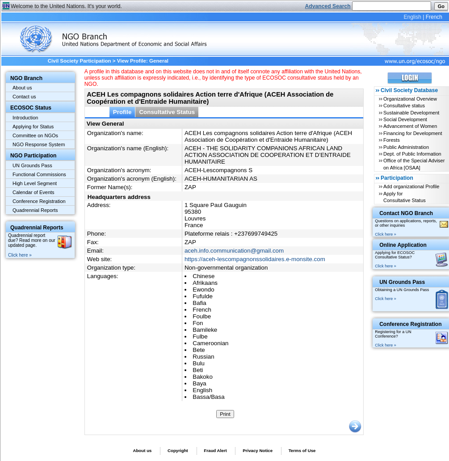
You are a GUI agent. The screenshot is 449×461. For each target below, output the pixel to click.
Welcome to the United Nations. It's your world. (66, 6)
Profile (122, 112)
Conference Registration (39, 201)
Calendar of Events (34, 192)
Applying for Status (33, 126)
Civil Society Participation (79, 60)
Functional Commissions (39, 174)
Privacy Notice (258, 450)
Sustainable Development (411, 112)
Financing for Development (412, 133)
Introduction (25, 117)
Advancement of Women (410, 126)
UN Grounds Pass (32, 165)
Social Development (405, 119)
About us (22, 87)
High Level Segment (35, 183)
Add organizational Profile (411, 186)
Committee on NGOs (35, 135)
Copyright (178, 450)
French (434, 17)
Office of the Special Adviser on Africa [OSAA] (414, 164)
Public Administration (406, 147)
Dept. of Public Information (412, 153)
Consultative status (404, 105)
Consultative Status (167, 112)
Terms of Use (302, 450)
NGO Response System (39, 144)
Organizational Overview (410, 99)
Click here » (20, 255)
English (412, 17)
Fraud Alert (215, 450)
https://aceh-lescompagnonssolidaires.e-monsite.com (255, 259)
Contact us (24, 96)
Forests (391, 140)
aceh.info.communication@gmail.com (234, 250)
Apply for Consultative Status (404, 197)
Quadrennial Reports (35, 210)
